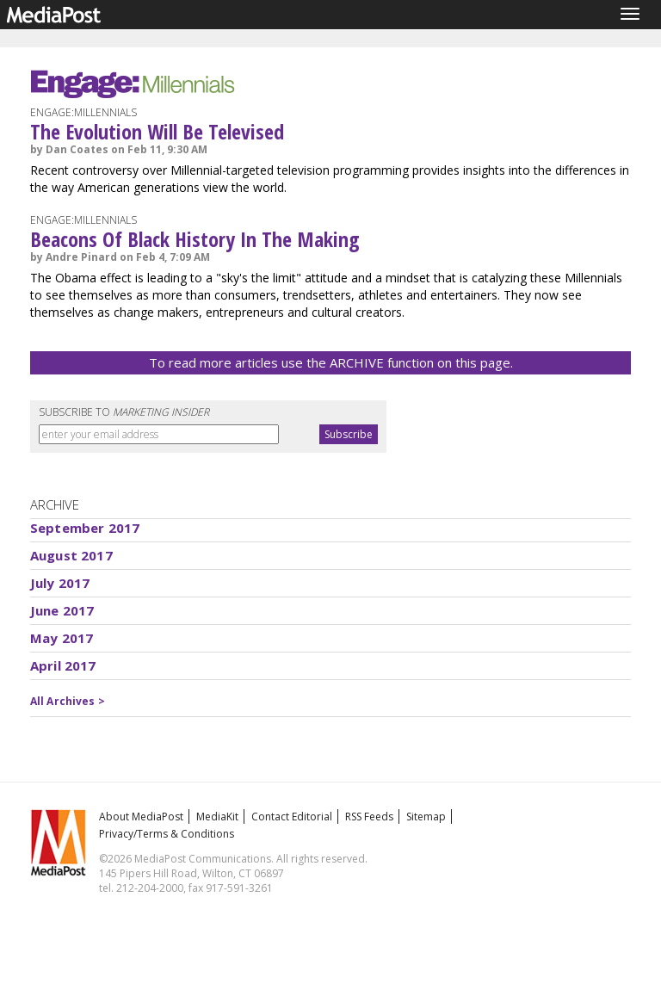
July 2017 (60, 582)
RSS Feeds (369, 816)
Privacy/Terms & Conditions (166, 833)
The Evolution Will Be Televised (157, 131)
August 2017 (71, 555)
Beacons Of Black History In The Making (195, 239)
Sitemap (426, 816)
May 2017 (61, 637)
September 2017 (84, 527)
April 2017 (63, 665)
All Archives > (67, 701)
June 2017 (62, 610)
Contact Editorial (291, 816)
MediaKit (217, 816)
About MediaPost (141, 816)
